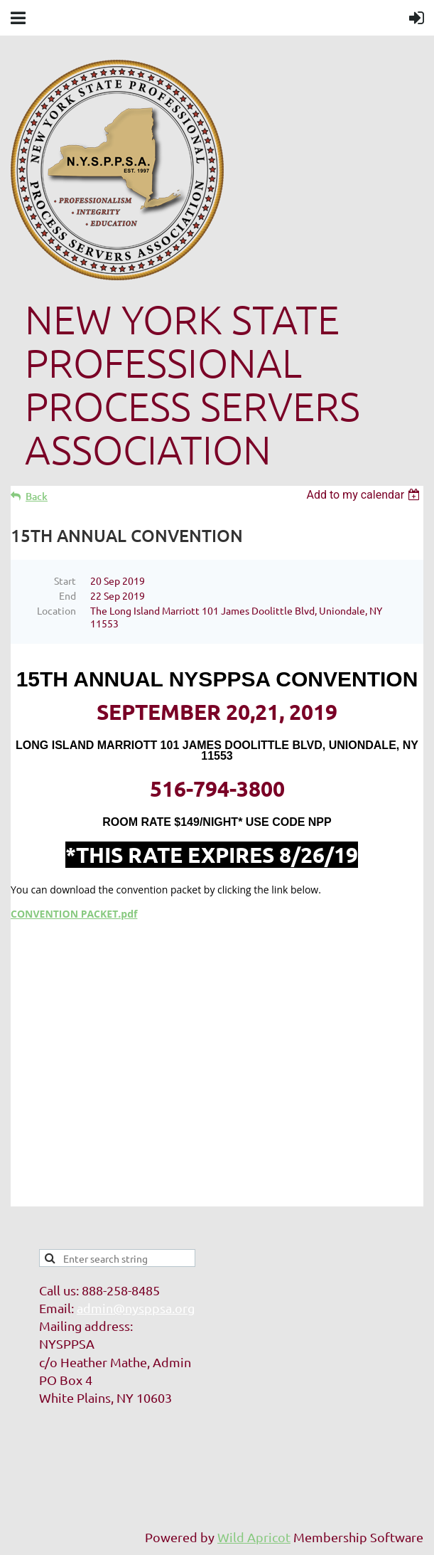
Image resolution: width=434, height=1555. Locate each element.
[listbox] (364, 495)
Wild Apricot (254, 1536)
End (67, 595)
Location (56, 610)
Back (37, 496)
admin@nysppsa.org (136, 1307)
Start (65, 580)
